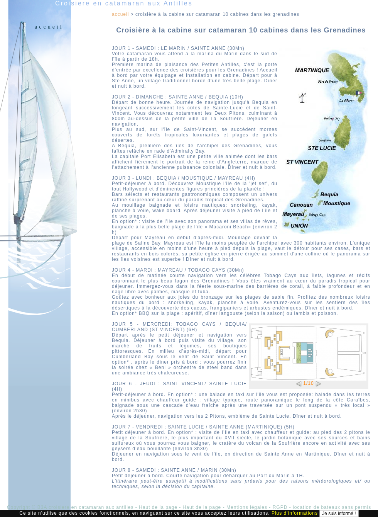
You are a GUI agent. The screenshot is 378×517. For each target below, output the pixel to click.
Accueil (49, 27)
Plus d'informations (295, 513)
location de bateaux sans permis (332, 507)
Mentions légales (246, 507)
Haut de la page (158, 507)
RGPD (280, 507)
